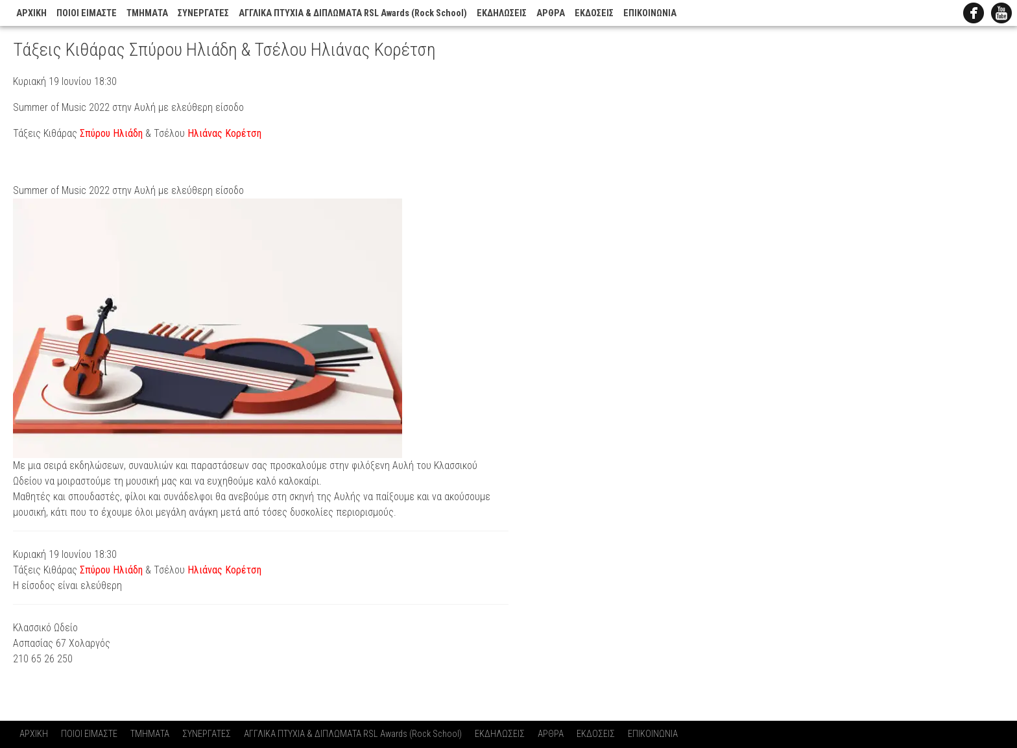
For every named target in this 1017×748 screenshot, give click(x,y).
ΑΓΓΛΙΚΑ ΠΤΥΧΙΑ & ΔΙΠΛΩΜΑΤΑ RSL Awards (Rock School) (353, 13)
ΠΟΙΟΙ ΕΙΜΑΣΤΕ (86, 13)
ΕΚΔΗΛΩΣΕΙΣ (502, 13)
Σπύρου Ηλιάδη (111, 133)
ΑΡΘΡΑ (550, 13)
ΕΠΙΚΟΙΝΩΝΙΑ (649, 13)
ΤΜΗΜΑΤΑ (147, 13)
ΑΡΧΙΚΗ (31, 13)
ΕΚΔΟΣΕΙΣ (594, 13)
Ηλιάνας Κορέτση (224, 133)
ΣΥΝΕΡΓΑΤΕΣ (203, 13)
